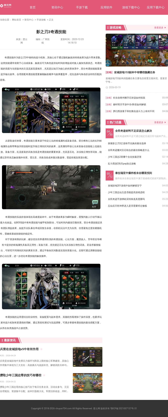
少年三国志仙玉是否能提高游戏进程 (126, 192)
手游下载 (82, 7)
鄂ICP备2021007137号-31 (123, 408)
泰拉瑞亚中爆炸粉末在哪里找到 (133, 173)
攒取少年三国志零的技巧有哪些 (20, 375)
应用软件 (106, 7)
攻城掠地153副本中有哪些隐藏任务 (134, 72)
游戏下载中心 (131, 7)
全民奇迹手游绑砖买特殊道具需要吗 (126, 199)
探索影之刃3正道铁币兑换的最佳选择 (127, 143)
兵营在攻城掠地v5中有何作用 (19, 349)
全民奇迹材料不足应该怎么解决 (133, 130)
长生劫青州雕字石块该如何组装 (129, 97)
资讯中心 (57, 7)
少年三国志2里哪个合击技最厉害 (124, 157)
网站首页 (16, 19)
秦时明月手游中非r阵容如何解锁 (129, 104)
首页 (33, 7)
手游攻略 (41, 19)
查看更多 (158, 27)
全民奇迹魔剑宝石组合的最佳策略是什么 (128, 150)
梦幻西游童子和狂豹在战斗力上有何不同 (133, 111)
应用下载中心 (156, 7)
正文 (51, 19)
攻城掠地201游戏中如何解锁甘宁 (125, 185)
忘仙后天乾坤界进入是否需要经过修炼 (127, 205)
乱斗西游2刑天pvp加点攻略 (122, 163)
